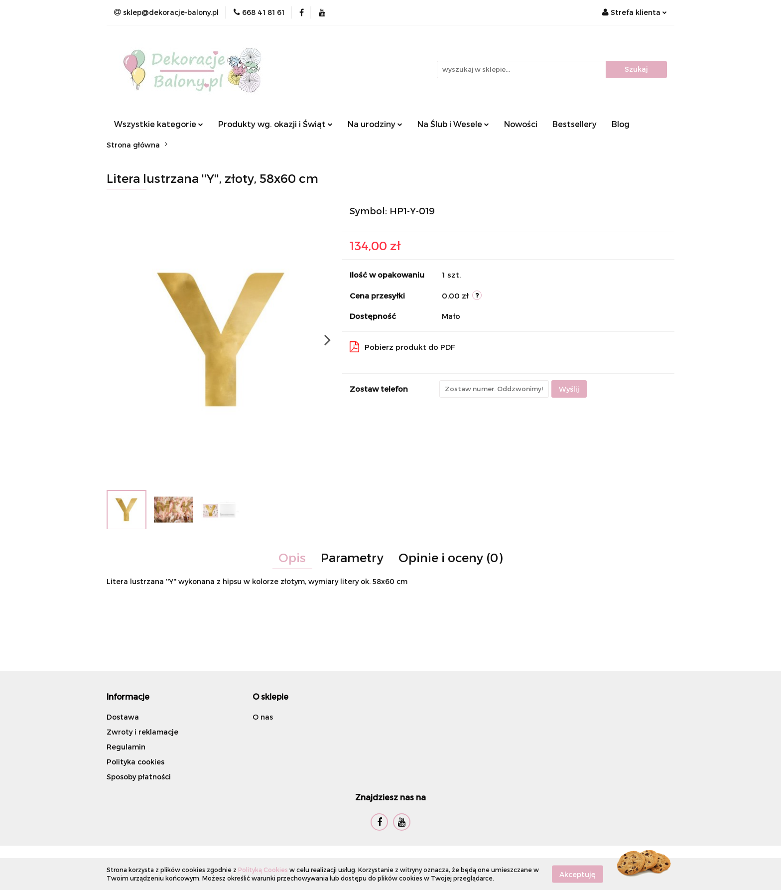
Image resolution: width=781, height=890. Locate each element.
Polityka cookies (135, 761)
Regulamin (126, 746)
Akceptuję (577, 874)
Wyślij (569, 389)
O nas (263, 717)
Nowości (520, 124)
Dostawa (123, 717)
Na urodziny (375, 124)
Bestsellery (574, 124)
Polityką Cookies (263, 869)
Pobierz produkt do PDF (402, 346)
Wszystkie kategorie (158, 124)
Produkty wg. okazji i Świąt (275, 124)
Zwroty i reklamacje (142, 732)
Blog (621, 124)
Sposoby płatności (139, 776)
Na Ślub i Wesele (453, 124)
